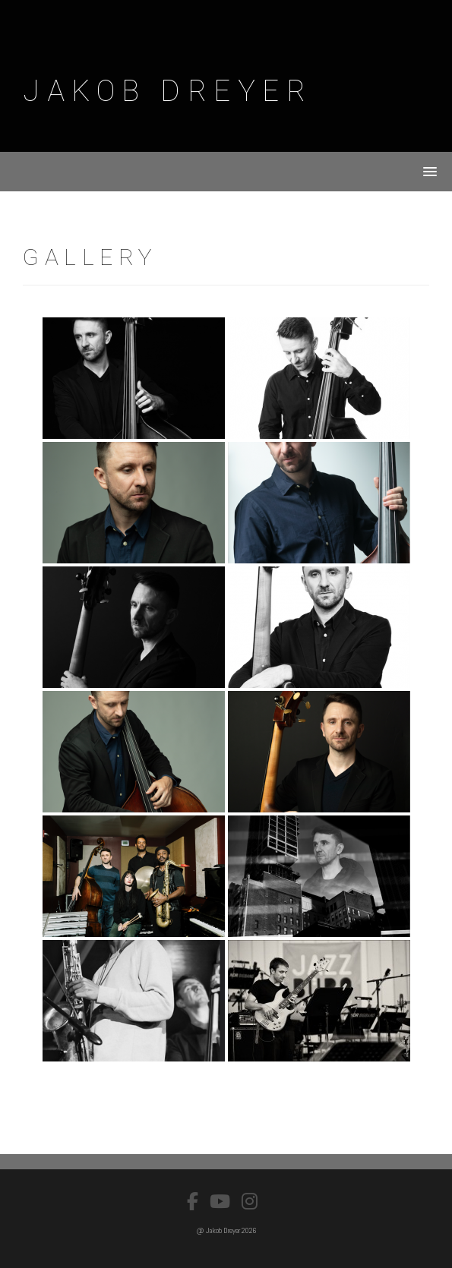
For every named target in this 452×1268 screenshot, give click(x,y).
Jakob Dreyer (167, 91)
